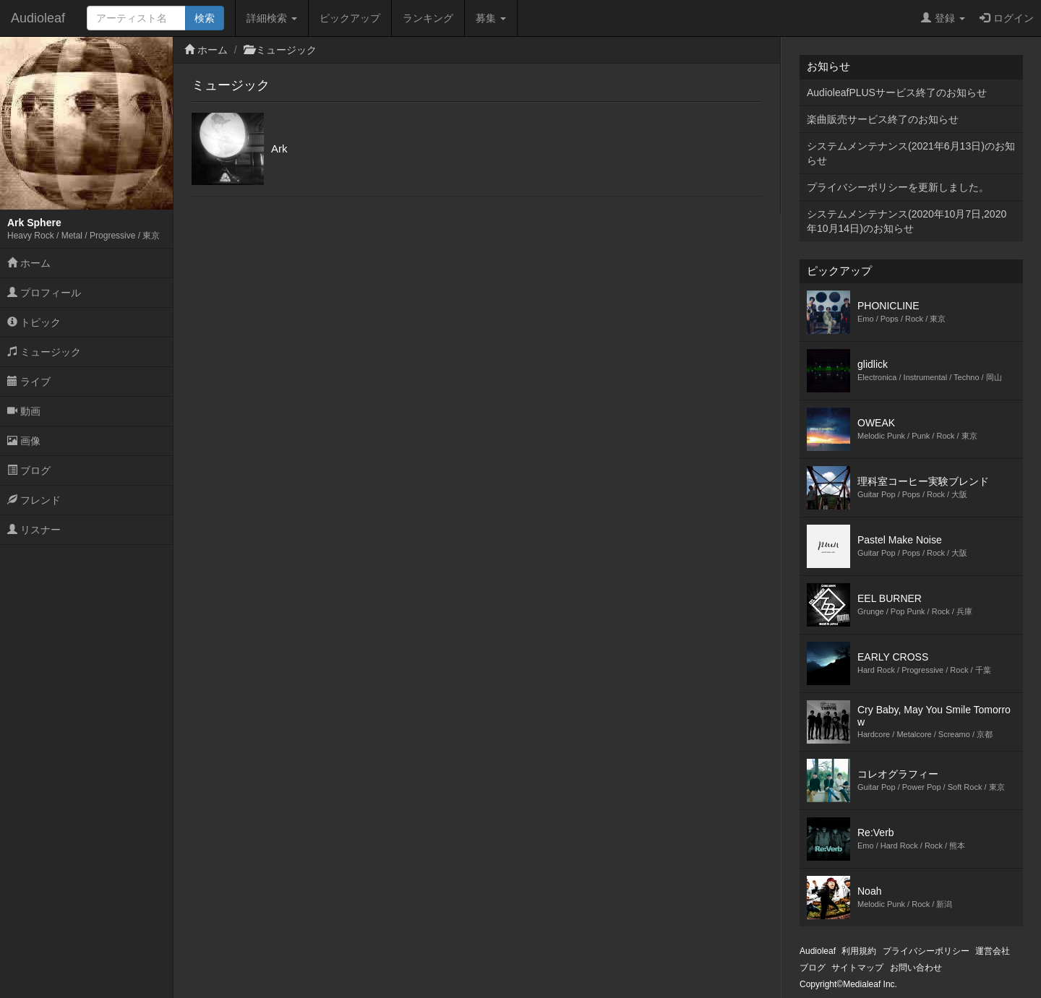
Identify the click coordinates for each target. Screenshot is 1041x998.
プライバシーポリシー (926, 951)
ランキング (428, 18)
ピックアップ (350, 18)
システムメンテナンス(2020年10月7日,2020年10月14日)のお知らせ (906, 221)
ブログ (29, 470)
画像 (23, 441)
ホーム (29, 263)
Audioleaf (38, 18)
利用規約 (858, 951)
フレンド (34, 500)
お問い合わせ (916, 968)
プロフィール (44, 292)
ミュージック (44, 352)
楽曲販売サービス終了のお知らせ (883, 119)
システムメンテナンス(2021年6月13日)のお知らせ (911, 153)
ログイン (1007, 18)
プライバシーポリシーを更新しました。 (898, 187)
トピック (34, 322)
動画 (23, 411)
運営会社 (992, 951)
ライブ (29, 381)
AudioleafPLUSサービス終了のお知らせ (897, 92)
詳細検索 (272, 18)
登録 (943, 18)
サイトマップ (857, 968)
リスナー (34, 529)
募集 (491, 18)
